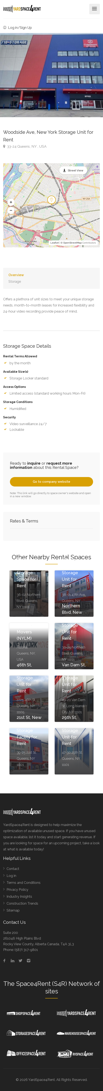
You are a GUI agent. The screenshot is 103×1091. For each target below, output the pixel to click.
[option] (51, 75)
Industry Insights (19, 897)
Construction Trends (22, 903)
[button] (11, 202)
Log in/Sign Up (17, 28)
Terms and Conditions (24, 883)
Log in (11, 876)
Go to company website (51, 482)
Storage (14, 282)
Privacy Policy (17, 890)
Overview (16, 275)
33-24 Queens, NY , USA (24, 146)
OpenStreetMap (72, 242)
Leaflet (54, 242)
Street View (75, 170)
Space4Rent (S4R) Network (54, 983)
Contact (13, 869)
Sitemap (13, 910)
